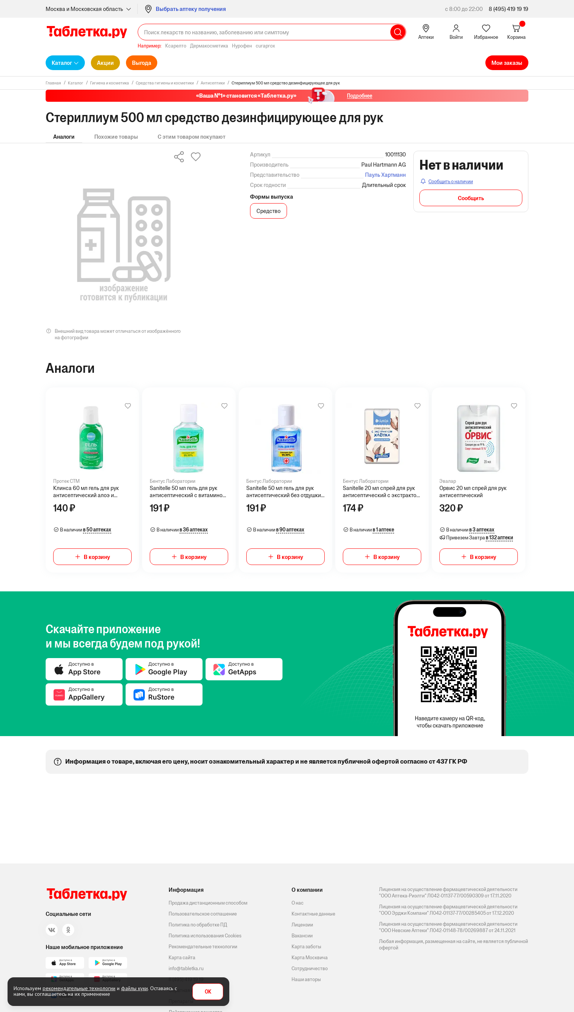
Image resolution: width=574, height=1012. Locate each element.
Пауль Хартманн (385, 174)
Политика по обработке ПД (198, 925)
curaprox (265, 46)
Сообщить (471, 198)
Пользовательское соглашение (203, 914)
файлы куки (134, 988)
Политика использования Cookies (205, 935)
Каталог (62, 62)
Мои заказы (506, 62)
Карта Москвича (310, 957)
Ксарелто (175, 46)
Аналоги (64, 136)
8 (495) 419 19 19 (508, 8)
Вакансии (302, 935)
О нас (298, 903)
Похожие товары (116, 136)
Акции (105, 62)
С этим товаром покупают (192, 136)
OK (208, 992)
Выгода (141, 62)
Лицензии (302, 925)
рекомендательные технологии (79, 988)
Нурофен (242, 46)
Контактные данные (313, 914)
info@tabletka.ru (186, 968)
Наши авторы (306, 979)
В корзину (97, 556)
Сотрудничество (310, 968)
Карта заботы (306, 946)
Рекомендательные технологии (203, 946)
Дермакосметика (209, 46)
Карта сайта (182, 957)
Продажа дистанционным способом (208, 903)
